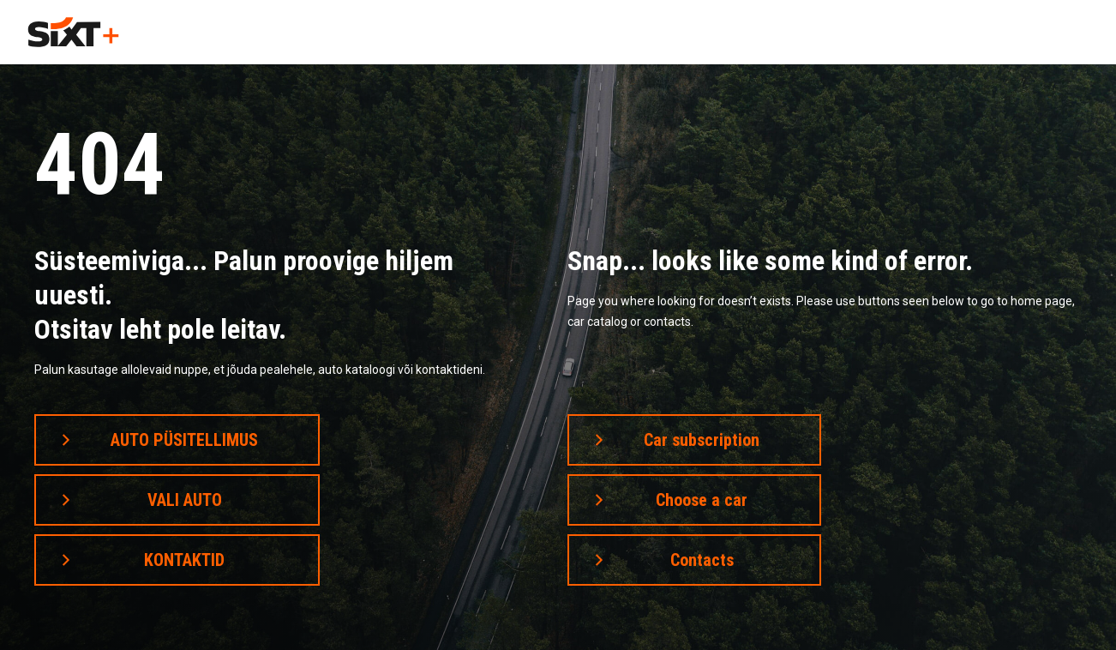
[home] (73, 32)
